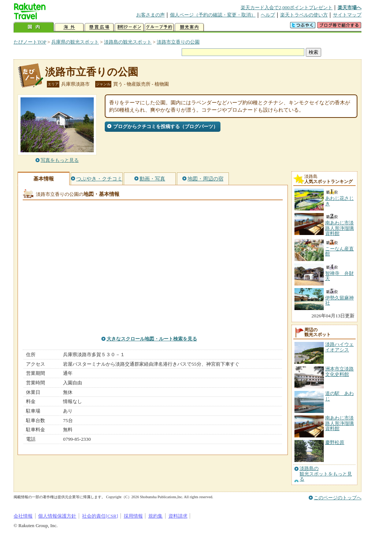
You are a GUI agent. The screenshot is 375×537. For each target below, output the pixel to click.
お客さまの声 (150, 15)
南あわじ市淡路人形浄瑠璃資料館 (339, 423)
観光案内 (189, 27)
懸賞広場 (99, 27)
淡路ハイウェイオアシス (339, 347)
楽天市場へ (349, 7)
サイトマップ (347, 15)
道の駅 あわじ (339, 396)
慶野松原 (334, 442)
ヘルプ (268, 15)
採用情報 (133, 516)
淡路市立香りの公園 (178, 42)
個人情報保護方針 (57, 516)
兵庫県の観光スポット (75, 42)
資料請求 (178, 516)
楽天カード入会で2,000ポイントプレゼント (287, 7)
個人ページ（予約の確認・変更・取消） (213, 15)
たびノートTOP (30, 42)
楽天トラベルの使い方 (304, 15)
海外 (69, 27)
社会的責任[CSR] (100, 516)
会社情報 (23, 516)
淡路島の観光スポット (128, 42)
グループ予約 (159, 27)
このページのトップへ (337, 497)
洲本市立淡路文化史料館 (339, 371)
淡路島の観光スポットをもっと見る (326, 474)
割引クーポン (129, 27)
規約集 (155, 516)
